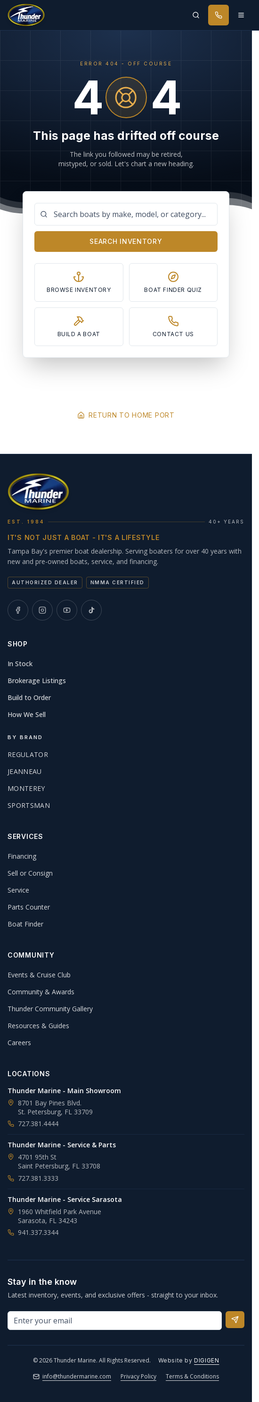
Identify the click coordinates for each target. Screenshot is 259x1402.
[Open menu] (241, 15)
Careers (19, 1042)
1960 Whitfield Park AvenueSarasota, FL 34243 (59, 1216)
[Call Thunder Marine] (218, 15)
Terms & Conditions (192, 1376)
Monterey (26, 788)
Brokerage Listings (37, 680)
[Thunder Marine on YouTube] (67, 610)
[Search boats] (126, 214)
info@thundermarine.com (72, 1376)
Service (18, 890)
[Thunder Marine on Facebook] (18, 610)
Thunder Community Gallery (50, 1008)
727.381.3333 (33, 1178)
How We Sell (27, 714)
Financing (22, 856)
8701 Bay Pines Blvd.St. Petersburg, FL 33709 (55, 1107)
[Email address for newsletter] (115, 1320)
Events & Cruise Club (39, 974)
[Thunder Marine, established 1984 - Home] (26, 15)
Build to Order (29, 697)
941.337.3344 (33, 1232)
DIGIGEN (206, 1360)
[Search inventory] (196, 15)
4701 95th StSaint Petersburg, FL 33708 (59, 1161)
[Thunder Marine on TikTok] (91, 610)
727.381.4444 (33, 1123)
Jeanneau (25, 771)
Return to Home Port (125, 415)
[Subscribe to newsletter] (235, 1319)
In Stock (20, 663)
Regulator (28, 754)
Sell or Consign (30, 873)
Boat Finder (25, 923)
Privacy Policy (138, 1376)
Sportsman (29, 805)
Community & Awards (41, 991)
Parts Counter (29, 906)
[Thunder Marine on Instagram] (42, 610)
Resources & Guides (38, 1025)
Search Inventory (125, 241)
